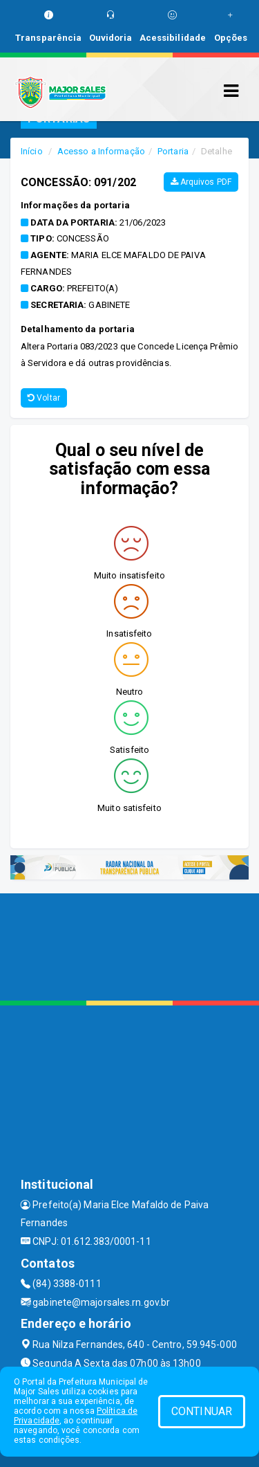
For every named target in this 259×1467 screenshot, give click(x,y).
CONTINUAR (201, 1411)
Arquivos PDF (201, 182)
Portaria (173, 151)
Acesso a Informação (101, 151)
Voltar (44, 398)
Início (32, 151)
